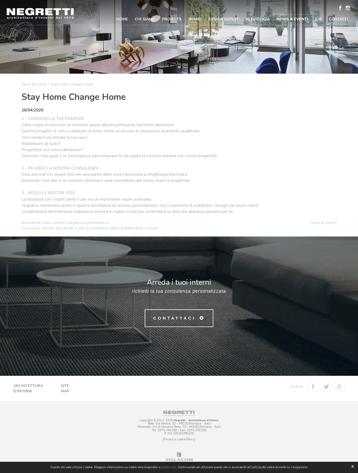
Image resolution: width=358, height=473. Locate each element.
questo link (168, 467)
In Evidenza (258, 19)
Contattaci (174, 318)
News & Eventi (292, 19)
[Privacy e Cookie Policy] (179, 439)
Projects (171, 19)
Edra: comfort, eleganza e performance (76, 222)
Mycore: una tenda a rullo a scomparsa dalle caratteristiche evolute (100, 228)
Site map (65, 388)
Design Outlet (224, 19)
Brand (195, 19)
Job (318, 19)
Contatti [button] (338, 19)
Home (122, 19)
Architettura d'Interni (28, 388)
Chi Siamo (145, 19)
